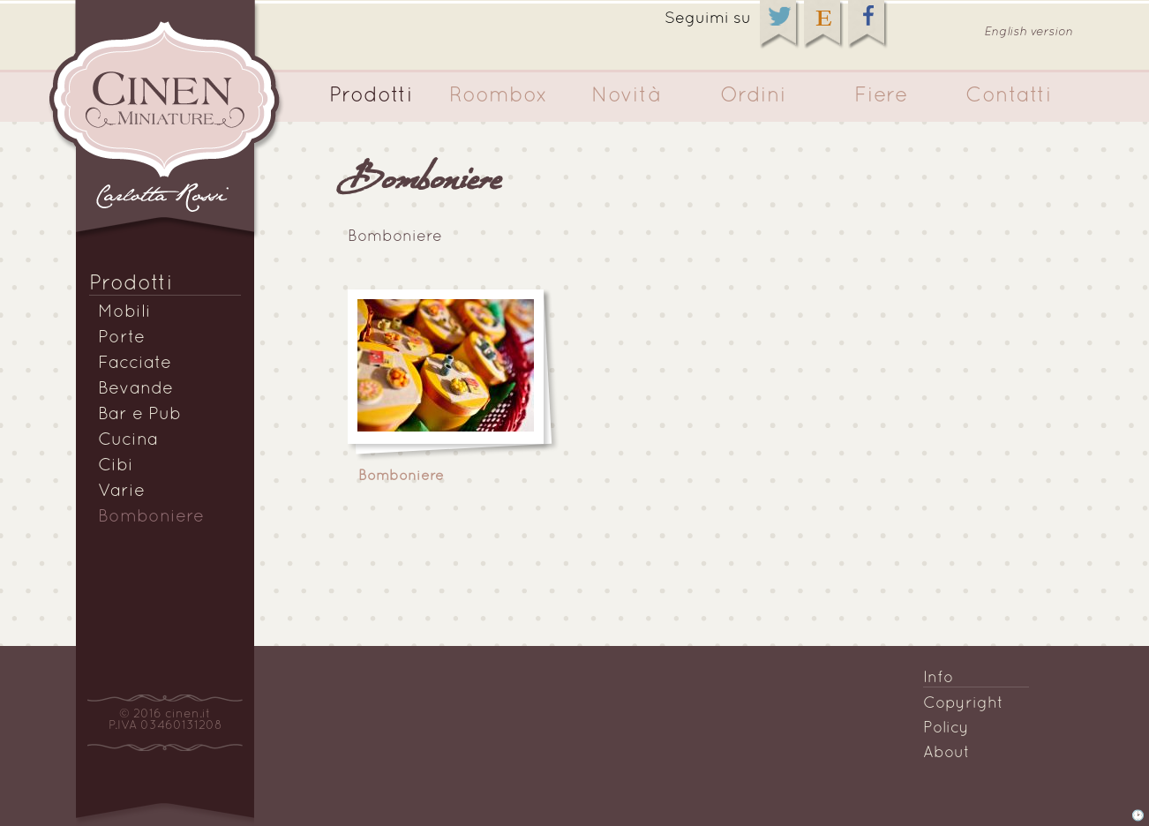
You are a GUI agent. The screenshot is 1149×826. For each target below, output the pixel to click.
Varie (121, 491)
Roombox (498, 96)
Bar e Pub (139, 415)
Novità (625, 96)
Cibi (115, 466)
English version (1028, 32)
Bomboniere (151, 517)
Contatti (1008, 96)
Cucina (128, 440)
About (946, 753)
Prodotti (371, 96)
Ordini (753, 96)
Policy (946, 728)
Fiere (881, 96)
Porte (121, 338)
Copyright (963, 703)
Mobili (124, 312)
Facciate (134, 364)
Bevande (135, 389)
